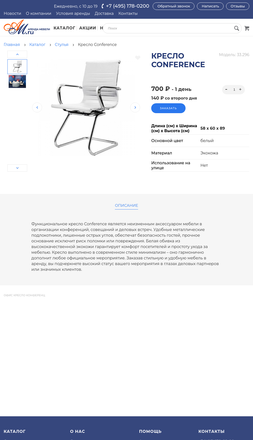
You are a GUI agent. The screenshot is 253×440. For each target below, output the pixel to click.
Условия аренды (73, 13)
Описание (126, 206)
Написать (210, 6)
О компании (38, 13)
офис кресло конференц (24, 295)
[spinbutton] (233, 89)
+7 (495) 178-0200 (127, 6)
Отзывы (238, 6)
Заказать (168, 108)
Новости (12, 13)
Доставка (104, 13)
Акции (87, 28)
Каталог (65, 28)
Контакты (128, 13)
